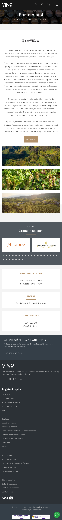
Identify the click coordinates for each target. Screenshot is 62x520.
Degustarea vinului (10, 471)
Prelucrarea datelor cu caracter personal (19, 431)
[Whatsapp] (57, 515)
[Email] (14, 380)
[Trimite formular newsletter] (54, 353)
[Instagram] (9, 380)
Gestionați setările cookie (12, 439)
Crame (27, 19)
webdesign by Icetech (31, 510)
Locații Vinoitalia (9, 423)
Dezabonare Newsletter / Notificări (17, 463)
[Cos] (48, 5)
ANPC (4, 447)
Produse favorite (9, 459)
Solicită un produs (9, 484)
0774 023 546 (31, 323)
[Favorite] (42, 4)
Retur (4, 410)
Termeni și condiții (9, 427)
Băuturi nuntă (7, 492)
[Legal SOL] (21, 517)
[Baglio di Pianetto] (46, 245)
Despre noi (6, 394)
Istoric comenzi (8, 455)
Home (17, 19)
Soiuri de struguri (9, 467)
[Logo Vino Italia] (8, 367)
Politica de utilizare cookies (13, 435)
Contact (5, 419)
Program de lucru (9, 406)
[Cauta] (36, 5)
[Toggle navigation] (57, 5)
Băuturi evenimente (10, 488)
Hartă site (6, 443)
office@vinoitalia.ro (31, 326)
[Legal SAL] (41, 517)
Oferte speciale (8, 480)
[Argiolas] (16, 245)
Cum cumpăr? (8, 398)
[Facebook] (3, 380)
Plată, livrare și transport (12, 402)
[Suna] (20, 380)
